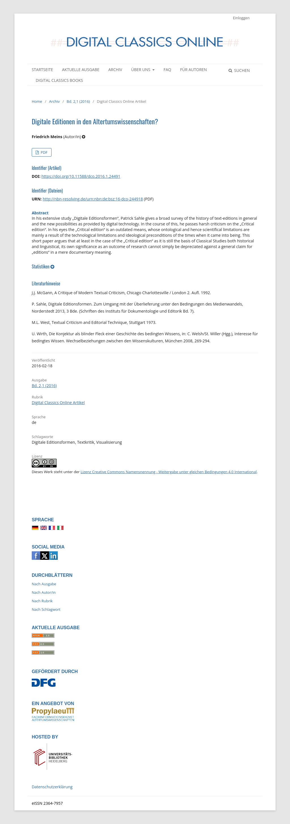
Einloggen (241, 17)
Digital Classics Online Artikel (58, 402)
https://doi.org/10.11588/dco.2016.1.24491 (80, 176)
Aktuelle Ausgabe (80, 69)
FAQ (167, 69)
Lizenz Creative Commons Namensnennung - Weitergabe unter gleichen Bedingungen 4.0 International (168, 471)
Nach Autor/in (44, 592)
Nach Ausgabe (44, 583)
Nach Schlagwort (46, 609)
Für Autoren (193, 69)
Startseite (42, 69)
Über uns (141, 69)
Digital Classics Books (59, 80)
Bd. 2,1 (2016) (78, 101)
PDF (43, 152)
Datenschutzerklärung (52, 786)
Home (37, 101)
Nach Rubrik (42, 600)
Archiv (115, 69)
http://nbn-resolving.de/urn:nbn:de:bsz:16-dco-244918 (93, 199)
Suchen (241, 70)
